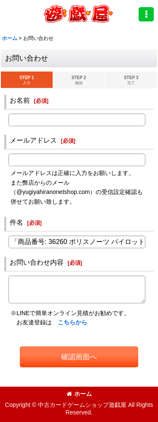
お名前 (20, 100)
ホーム (79, 393)
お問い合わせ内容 (37, 262)
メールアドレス (33, 140)
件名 (16, 222)
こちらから (72, 322)
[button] (146, 14)
